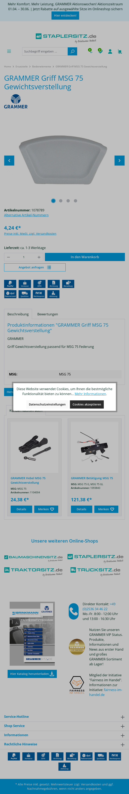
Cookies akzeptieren (87, 404)
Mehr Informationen (90, 394)
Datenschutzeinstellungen (47, 404)
